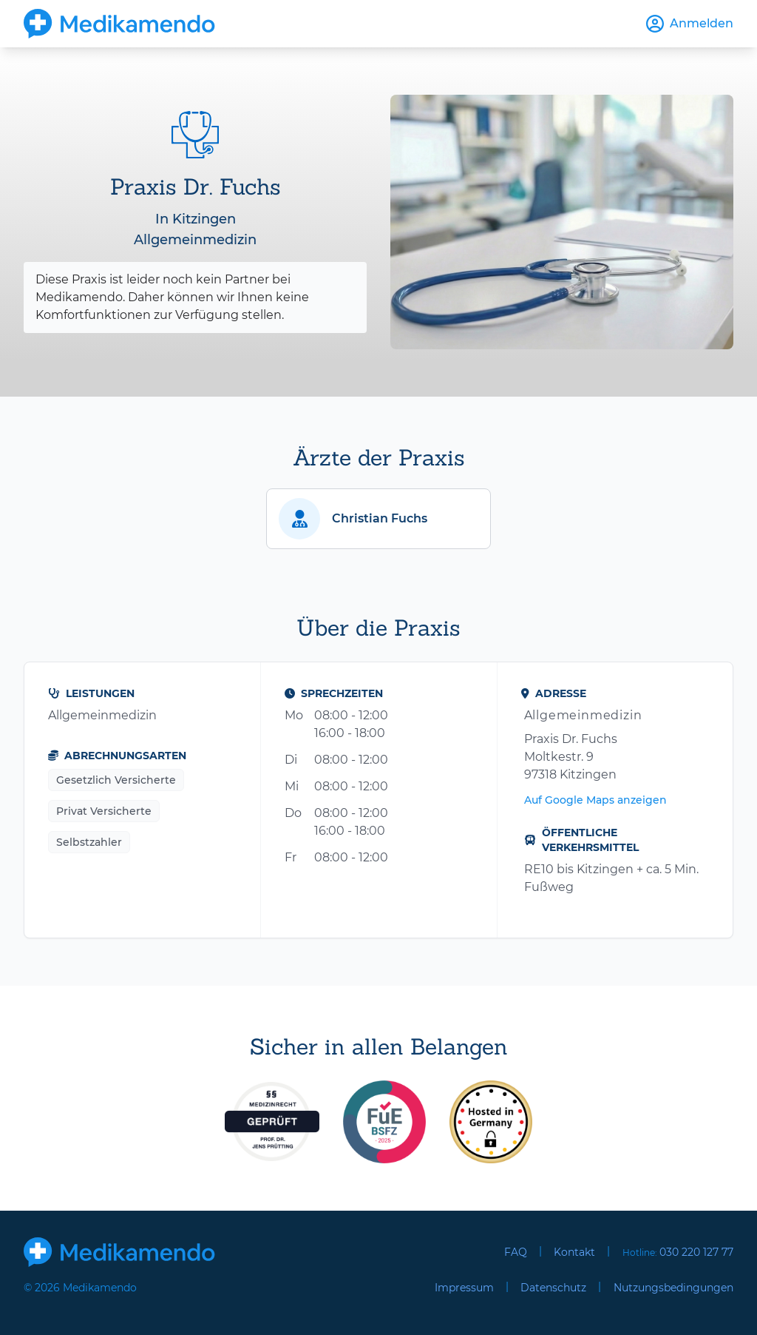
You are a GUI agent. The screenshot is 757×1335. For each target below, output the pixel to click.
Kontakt (574, 1252)
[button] (378, 518)
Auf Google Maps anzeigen (595, 800)
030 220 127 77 (696, 1252)
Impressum (464, 1287)
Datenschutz (553, 1287)
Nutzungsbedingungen (673, 1287)
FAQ (515, 1252)
